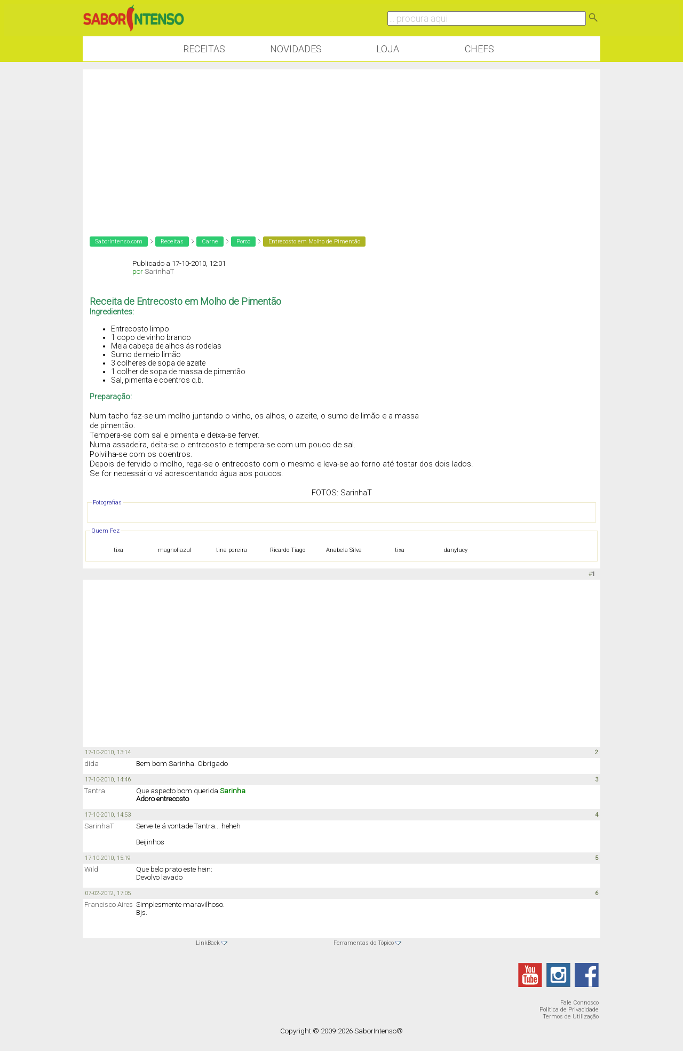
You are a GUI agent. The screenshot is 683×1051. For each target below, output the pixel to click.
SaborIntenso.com (118, 241)
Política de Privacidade (569, 1009)
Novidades (296, 48)
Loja (387, 48)
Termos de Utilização (571, 1016)
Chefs (479, 48)
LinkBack (208, 942)
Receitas (204, 48)
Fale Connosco (579, 1002)
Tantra (94, 791)
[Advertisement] (341, 144)
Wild (91, 869)
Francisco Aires (108, 904)
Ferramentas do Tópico (363, 942)
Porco (243, 241)
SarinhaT (159, 271)
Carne (210, 241)
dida (91, 764)
